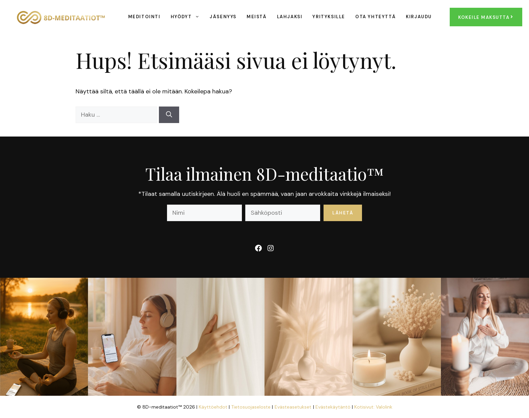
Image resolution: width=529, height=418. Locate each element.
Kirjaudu (419, 17)
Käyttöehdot (214, 407)
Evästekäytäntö (333, 407)
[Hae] (169, 115)
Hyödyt (188, 17)
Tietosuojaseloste (251, 407)
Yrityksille (328, 17)
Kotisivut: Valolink (373, 407)
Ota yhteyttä (375, 17)
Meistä (257, 17)
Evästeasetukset (293, 407)
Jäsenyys (223, 17)
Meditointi (144, 17)
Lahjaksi (290, 17)
